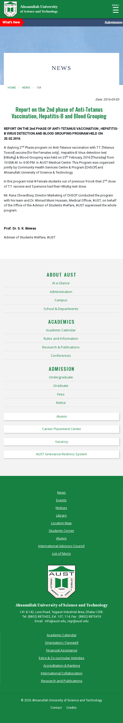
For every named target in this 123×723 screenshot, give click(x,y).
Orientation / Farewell (61, 642)
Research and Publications (61, 680)
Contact (56, 708)
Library (61, 515)
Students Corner (61, 530)
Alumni (61, 538)
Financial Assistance (61, 650)
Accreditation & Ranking (61, 665)
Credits (71, 708)
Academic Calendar (62, 635)
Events (61, 500)
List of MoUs (61, 553)
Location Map (61, 523)
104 (38, 87)
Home (12, 87)
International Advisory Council (61, 546)
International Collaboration (61, 673)
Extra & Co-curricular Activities (61, 658)
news (26, 87)
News (61, 492)
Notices (61, 507)
